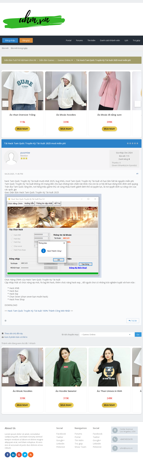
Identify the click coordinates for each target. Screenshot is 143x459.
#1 (137, 173)
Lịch (126, 40)
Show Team (80, 446)
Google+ (97, 440)
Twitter (96, 437)
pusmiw (25, 152)
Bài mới (5, 48)
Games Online (64, 60)
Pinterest (97, 446)
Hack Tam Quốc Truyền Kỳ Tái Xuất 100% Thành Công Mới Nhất (39, 310)
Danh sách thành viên (110, 40)
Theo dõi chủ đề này (14, 333)
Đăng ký (26, 40)
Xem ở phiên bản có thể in (15, 337)
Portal (68, 40)
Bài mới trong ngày (19, 48)
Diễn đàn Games (46, 60)
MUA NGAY (22, 128)
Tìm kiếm (91, 40)
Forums (79, 40)
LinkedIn (97, 443)
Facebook (97, 433)
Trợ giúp (136, 40)
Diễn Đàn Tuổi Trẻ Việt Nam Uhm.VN (20, 60)
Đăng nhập (10, 40)
